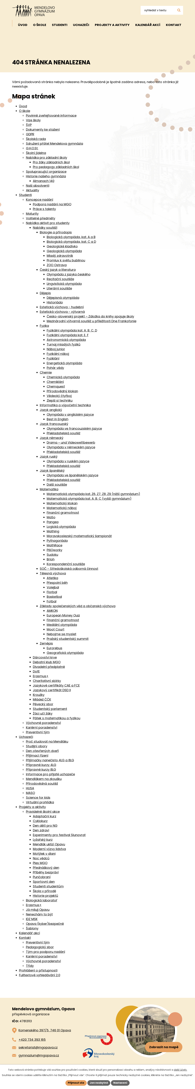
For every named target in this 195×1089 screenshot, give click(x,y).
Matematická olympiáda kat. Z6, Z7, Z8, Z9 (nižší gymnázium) (93, 494)
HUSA (30, 788)
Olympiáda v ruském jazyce (68, 461)
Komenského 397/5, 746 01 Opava (45, 1030)
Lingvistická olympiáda (64, 284)
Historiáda (55, 302)
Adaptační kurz (44, 816)
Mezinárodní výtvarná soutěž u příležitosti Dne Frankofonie (91, 321)
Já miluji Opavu (37, 910)
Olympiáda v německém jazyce (71, 447)
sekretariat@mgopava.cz (38, 1047)
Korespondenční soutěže (66, 564)
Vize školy (33, 120)
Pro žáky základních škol (51, 162)
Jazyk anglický (51, 410)
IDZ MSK (32, 919)
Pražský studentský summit (68, 639)
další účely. (180, 1070)
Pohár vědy (55, 368)
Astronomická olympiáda (66, 340)
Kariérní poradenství (41, 727)
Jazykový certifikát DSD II (52, 690)
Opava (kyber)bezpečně (45, 924)
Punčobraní (42, 877)
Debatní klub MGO (47, 662)
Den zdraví (41, 830)
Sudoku (52, 554)
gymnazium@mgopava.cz (39, 1055)
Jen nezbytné (99, 1083)
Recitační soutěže (60, 279)
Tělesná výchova (53, 573)
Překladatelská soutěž (63, 433)
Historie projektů (45, 895)
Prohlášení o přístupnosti (38, 970)
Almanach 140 (43, 181)
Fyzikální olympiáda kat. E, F (68, 335)
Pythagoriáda (57, 540)
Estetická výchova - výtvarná (62, 312)
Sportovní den (44, 881)
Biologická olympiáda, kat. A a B (71, 237)
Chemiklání (55, 382)
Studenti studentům (48, 886)
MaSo (51, 517)
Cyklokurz (40, 821)
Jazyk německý (51, 438)
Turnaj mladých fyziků (63, 344)
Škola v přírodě (44, 891)
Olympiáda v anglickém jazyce (70, 414)
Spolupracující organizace (46, 171)
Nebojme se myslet (61, 634)
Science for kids (38, 797)
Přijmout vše (76, 1083)
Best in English (57, 419)
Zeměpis (46, 643)
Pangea (52, 522)
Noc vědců (41, 858)
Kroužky (38, 695)
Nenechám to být (39, 914)
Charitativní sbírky (47, 681)
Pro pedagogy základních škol (56, 167)
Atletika (52, 578)
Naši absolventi (37, 185)
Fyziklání (53, 358)
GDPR (30, 134)
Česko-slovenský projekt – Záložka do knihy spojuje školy (90, 316)
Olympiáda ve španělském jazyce (72, 475)
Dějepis (45, 293)
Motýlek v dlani (44, 853)
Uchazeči (81, 25)
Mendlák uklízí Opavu (49, 844)
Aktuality (32, 190)
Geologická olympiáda (64, 251)
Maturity (32, 213)
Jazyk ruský (48, 456)
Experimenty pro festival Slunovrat (59, 835)
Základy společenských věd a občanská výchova (77, 606)
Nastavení (120, 1083)
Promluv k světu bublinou (66, 260)
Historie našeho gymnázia (46, 176)
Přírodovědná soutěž (42, 783)
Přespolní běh (57, 582)
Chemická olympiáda (63, 377)
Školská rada (36, 139)
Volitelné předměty (40, 218)
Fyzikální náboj (58, 354)
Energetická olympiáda (64, 363)
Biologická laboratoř (41, 900)
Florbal (52, 592)
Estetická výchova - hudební (62, 307)
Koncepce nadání (39, 199)
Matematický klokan (62, 503)
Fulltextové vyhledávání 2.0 (39, 975)
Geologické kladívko (62, 246)
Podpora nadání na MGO (52, 204)
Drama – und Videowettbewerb (71, 442)
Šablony (32, 928)
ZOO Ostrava (57, 265)
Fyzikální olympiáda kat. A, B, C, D (72, 330)
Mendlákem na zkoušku (44, 779)
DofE (36, 671)
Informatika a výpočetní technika (65, 405)
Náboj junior (56, 349)
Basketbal (54, 597)
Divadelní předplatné (49, 667)
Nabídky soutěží (45, 227)
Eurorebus (54, 648)
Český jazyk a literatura (58, 269)
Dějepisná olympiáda (63, 298)
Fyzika (44, 326)
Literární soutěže (59, 288)
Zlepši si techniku (59, 400)
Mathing (53, 531)
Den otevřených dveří (42, 751)
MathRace (54, 545)
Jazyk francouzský (54, 424)
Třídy (30, 966)
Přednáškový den (46, 867)
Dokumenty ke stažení (43, 129)
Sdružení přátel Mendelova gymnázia (54, 143)
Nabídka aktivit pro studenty (48, 223)
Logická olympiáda (61, 526)
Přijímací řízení (37, 755)
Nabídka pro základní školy (46, 157)
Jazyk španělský (52, 470)
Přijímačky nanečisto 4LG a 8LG (50, 760)
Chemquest (56, 386)
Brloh (51, 559)
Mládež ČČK (42, 699)
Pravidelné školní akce (43, 811)
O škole (39, 25)
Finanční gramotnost (63, 512)
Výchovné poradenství (43, 723)
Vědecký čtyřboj (59, 396)
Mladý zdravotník (60, 255)
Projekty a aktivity (112, 25)
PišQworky (54, 550)
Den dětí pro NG (45, 825)
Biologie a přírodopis (56, 232)
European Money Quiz (63, 615)
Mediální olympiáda (62, 625)
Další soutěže (57, 484)
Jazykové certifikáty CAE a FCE (56, 685)
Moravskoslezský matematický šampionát (79, 536)
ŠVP (29, 125)
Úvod (22, 25)
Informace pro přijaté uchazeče (50, 774)
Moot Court (55, 629)
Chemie (46, 372)
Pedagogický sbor (40, 947)
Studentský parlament (50, 709)
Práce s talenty (44, 209)
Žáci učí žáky (42, 713)
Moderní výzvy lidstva (49, 849)
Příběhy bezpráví (46, 872)
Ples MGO (40, 863)
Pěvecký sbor (43, 704)
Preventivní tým (38, 732)
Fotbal (51, 601)
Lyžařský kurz (43, 839)
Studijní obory (36, 746)
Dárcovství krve (45, 657)
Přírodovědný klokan (62, 391)
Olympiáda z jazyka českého (68, 274)
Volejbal (53, 587)
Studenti (59, 25)
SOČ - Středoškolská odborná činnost (69, 568)
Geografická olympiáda (65, 653)
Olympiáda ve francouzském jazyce (74, 428)
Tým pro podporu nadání (45, 952)
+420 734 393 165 (32, 1039)
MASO (30, 793)
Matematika (49, 489)
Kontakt (173, 25)
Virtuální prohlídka (40, 802)
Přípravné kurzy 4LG (41, 765)
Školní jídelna (36, 153)
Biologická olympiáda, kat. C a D (71, 241)
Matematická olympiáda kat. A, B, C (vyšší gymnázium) (89, 498)
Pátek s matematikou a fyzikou (56, 718)
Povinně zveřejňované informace (51, 115)
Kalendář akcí (147, 25)
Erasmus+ (40, 676)
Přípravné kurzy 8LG (41, 769)
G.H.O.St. (32, 148)
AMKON (52, 611)
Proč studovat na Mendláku (47, 741)
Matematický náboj (61, 508)
